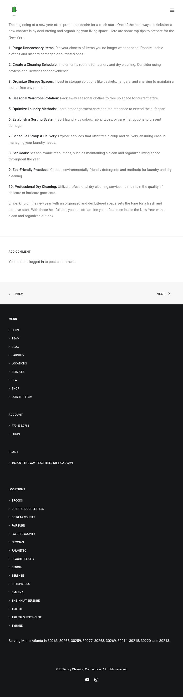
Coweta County (23, 517)
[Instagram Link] (96, 680)
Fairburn (18, 525)
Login (16, 434)
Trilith (17, 609)
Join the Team (22, 397)
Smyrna (17, 592)
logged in (36, 262)
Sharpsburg (21, 584)
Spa (14, 380)
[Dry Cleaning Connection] (14, 10)
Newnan (18, 542)
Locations (19, 363)
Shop (15, 388)
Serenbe (18, 575)
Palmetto (19, 550)
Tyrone (17, 625)
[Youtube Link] (87, 680)
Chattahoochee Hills (28, 509)
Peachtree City (23, 559)
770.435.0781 (20, 425)
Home (16, 330)
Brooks (17, 500)
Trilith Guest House (27, 617)
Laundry (18, 355)
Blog (15, 346)
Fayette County (23, 534)
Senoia (17, 567)
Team (15, 338)
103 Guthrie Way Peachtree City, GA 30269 (42, 463)
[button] (172, 10)
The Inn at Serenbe (26, 600)
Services (18, 372)
